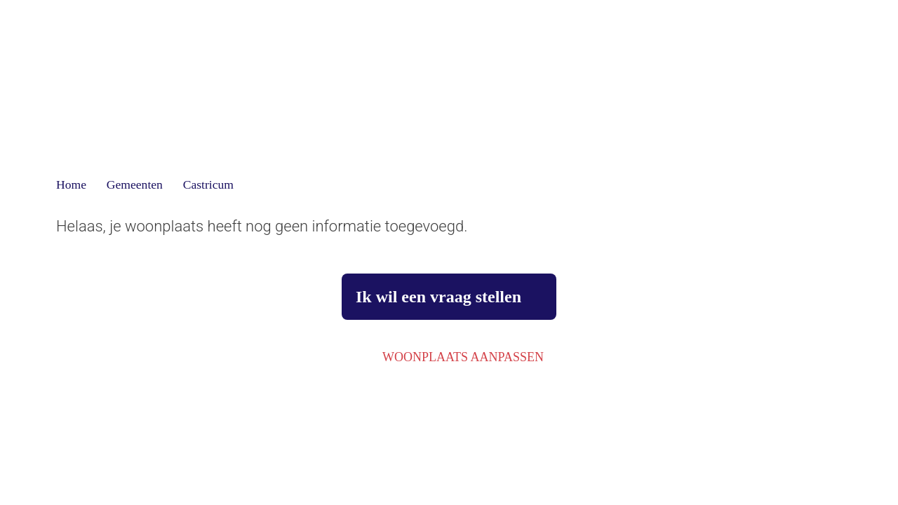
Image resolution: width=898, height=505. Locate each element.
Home (71, 184)
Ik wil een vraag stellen (438, 297)
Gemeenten (135, 184)
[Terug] (80, 38)
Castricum (208, 184)
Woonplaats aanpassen (463, 357)
